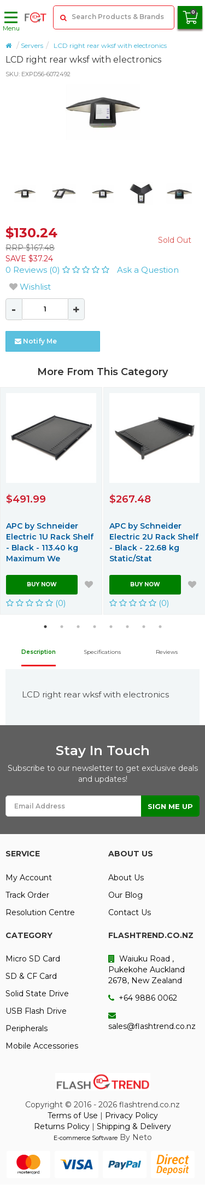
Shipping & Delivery (134, 1126)
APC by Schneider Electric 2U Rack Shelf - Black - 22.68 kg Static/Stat (153, 542)
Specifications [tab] (102, 651)
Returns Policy (62, 1126)
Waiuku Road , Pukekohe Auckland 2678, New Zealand (146, 969)
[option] (102, 112)
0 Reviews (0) (58, 270)
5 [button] (111, 626)
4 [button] (94, 626)
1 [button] (45, 626)
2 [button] (61, 626)
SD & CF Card (31, 976)
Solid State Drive (37, 993)
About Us (126, 878)
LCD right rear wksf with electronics (110, 45)
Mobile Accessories (41, 1046)
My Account (28, 878)
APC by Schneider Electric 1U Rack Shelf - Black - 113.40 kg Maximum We (49, 542)
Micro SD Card (32, 959)
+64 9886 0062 (142, 998)
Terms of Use (73, 1115)
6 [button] (127, 626)
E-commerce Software (86, 1138)
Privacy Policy (131, 1115)
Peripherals (26, 1028)
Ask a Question (148, 270)
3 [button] (78, 626)
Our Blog (125, 895)
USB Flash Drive (36, 1011)
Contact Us (129, 912)
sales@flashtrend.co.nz (152, 1021)
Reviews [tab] (167, 651)
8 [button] (160, 626)
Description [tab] (38, 651)
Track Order (27, 895)
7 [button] (143, 626)
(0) (36, 603)
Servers (32, 45)
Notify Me (36, 341)
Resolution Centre (40, 912)
